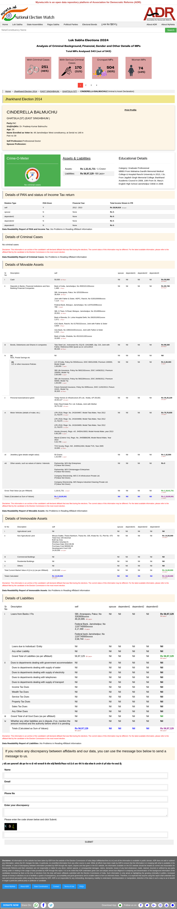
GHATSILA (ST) (69, 91)
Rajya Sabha (53, 24)
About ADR (152, 24)
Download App (109, 905)
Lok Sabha (17, 24)
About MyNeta (168, 24)
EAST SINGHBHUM (50, 91)
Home (5, 24)
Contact (56, 886)
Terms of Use (69, 886)
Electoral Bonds (89, 24)
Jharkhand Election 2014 (25, 91)
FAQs (81, 886)
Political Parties (71, 24)
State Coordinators (41, 886)
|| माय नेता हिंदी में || (109, 24)
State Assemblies (35, 24)
